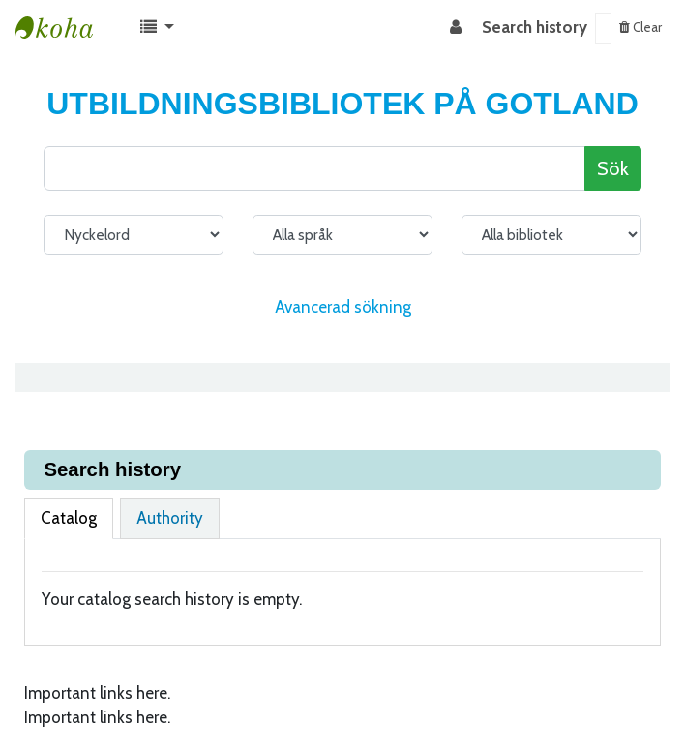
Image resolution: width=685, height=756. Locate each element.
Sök (613, 168)
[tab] (68, 519)
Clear (640, 27)
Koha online (63, 28)
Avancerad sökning (343, 307)
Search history (534, 27)
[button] (157, 28)
